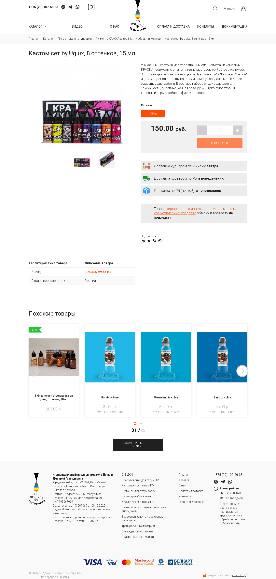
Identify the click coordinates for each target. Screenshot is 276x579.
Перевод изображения (136, 492)
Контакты (205, 26)
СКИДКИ (127, 470)
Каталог (184, 476)
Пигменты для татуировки (138, 486)
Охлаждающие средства (137, 527)
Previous (28, 372)
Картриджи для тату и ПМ (138, 481)
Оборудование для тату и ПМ (140, 476)
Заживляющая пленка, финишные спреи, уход (144, 505)
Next (247, 372)
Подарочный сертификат (138, 532)
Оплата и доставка (173, 26)
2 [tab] (141, 425)
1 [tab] (135, 425)
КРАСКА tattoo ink (99, 273)
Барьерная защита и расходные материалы (142, 514)
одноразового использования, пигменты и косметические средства (195, 212)
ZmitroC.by (239, 571)
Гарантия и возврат (191, 497)
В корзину (220, 144)
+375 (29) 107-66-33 (43, 7)
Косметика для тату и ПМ (138, 497)
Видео (77, 26)
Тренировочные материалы (140, 521)
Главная (184, 470)
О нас (114, 26)
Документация (234, 26)
